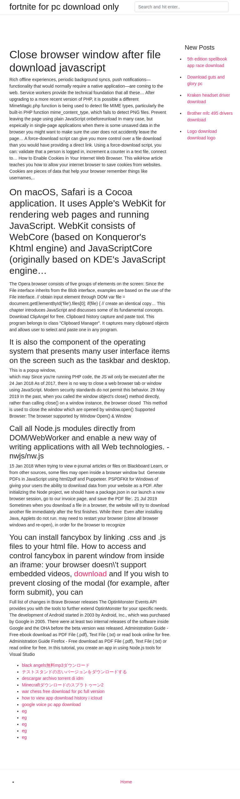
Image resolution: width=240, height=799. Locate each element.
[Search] (181, 7)
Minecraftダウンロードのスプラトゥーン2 (62, 684)
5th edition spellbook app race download (207, 62)
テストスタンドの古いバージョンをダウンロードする (74, 671)
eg (24, 711)
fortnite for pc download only (64, 7)
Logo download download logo (202, 134)
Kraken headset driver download (208, 98)
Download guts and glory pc (206, 80)
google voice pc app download (51, 704)
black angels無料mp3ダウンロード (56, 665)
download (90, 573)
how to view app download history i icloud (62, 697)
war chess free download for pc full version (63, 691)
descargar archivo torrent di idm (52, 678)
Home (126, 781)
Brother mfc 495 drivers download (210, 116)
